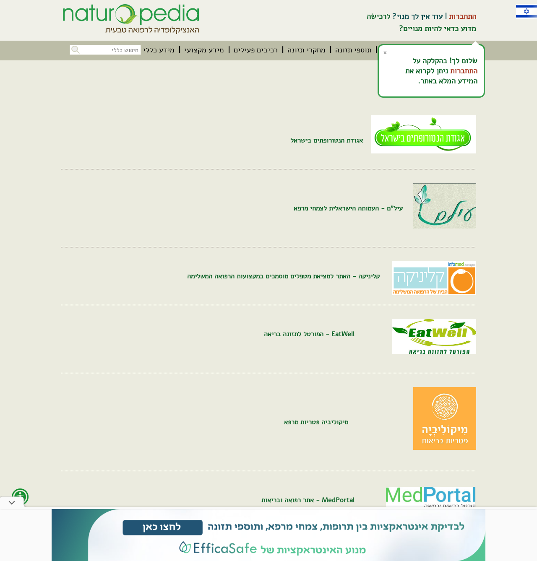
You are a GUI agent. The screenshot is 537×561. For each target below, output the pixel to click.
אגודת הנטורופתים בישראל (326, 140)
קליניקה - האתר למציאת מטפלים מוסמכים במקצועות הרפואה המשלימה (283, 276)
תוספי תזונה (353, 50)
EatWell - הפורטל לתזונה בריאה (309, 334)
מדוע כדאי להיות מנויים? (437, 28)
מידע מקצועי (204, 50)
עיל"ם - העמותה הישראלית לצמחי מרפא (348, 208)
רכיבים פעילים (256, 50)
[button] (74, 49)
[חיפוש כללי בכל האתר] (105, 50)
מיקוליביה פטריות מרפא (316, 422)
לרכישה (378, 16)
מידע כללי (159, 50)
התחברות (462, 16)
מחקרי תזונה (306, 50)
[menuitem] (353, 50)
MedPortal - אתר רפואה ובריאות (308, 500)
